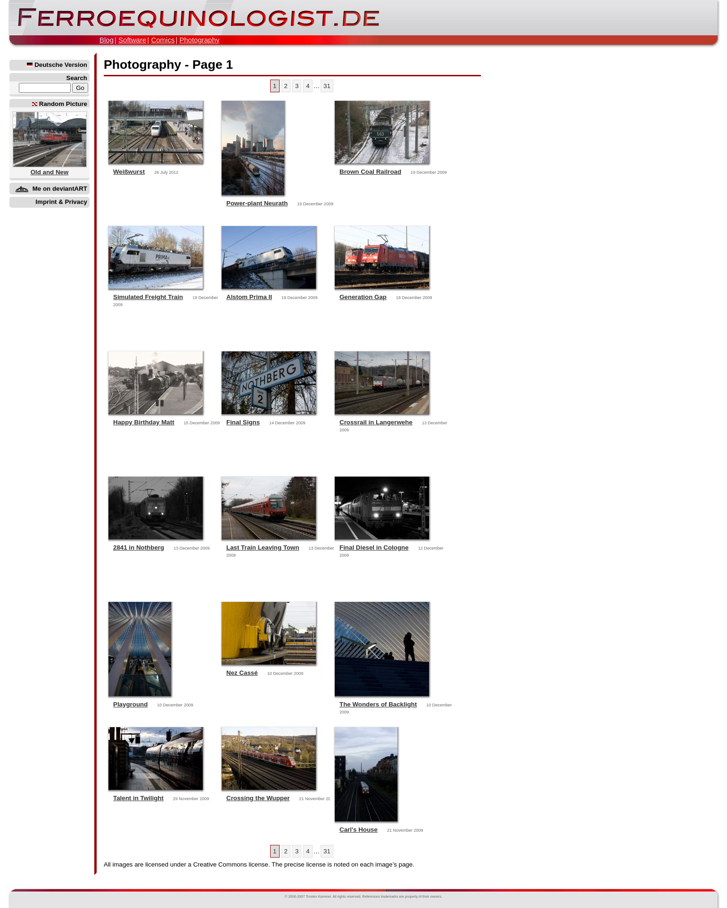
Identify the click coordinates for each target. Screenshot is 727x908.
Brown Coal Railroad (370, 171)
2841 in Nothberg (138, 547)
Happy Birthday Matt (143, 422)
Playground (130, 704)
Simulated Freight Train (148, 296)
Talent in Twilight (138, 798)
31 (326, 85)
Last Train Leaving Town (262, 547)
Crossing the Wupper (258, 798)
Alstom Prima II (249, 296)
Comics (162, 40)
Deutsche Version (57, 64)
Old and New (50, 172)
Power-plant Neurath (257, 203)
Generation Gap (363, 296)
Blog (106, 40)
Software (132, 40)
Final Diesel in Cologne (374, 547)
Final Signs (243, 422)
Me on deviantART (60, 188)
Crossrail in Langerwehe (376, 422)
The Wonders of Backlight (378, 704)
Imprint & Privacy (61, 201)
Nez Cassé (242, 672)
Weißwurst (129, 171)
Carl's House (358, 829)
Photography (199, 40)
